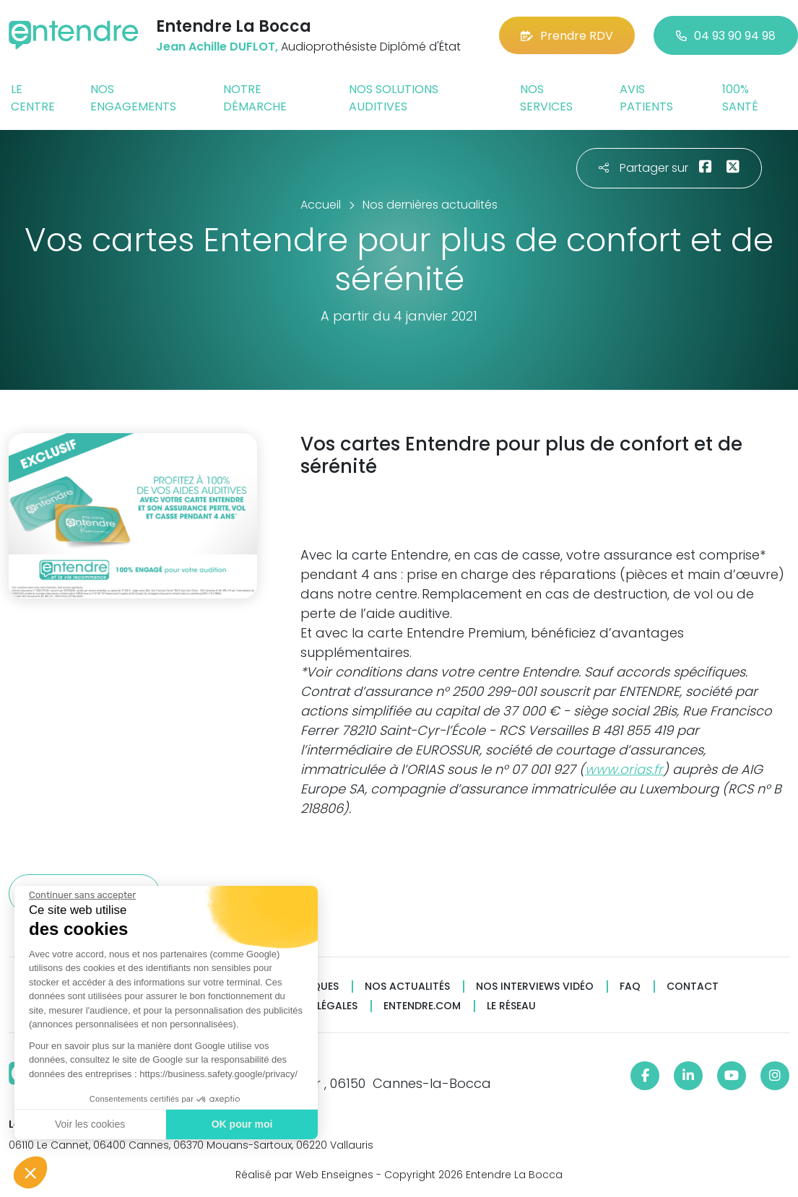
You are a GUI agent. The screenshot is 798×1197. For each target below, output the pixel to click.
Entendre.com (422, 1006)
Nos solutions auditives (393, 98)
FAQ (630, 986)
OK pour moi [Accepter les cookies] (240, 1124)
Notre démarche (255, 98)
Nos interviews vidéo (535, 986)
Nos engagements (133, 98)
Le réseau (511, 1006)
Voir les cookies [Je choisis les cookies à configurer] (88, 1124)
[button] (30, 1172)
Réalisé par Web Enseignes (304, 1174)
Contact (693, 986)
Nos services (546, 98)
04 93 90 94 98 (726, 35)
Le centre (33, 98)
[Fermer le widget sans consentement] (81, 895)
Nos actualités (407, 986)
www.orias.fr (624, 769)
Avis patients (646, 98)
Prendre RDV (567, 35)
